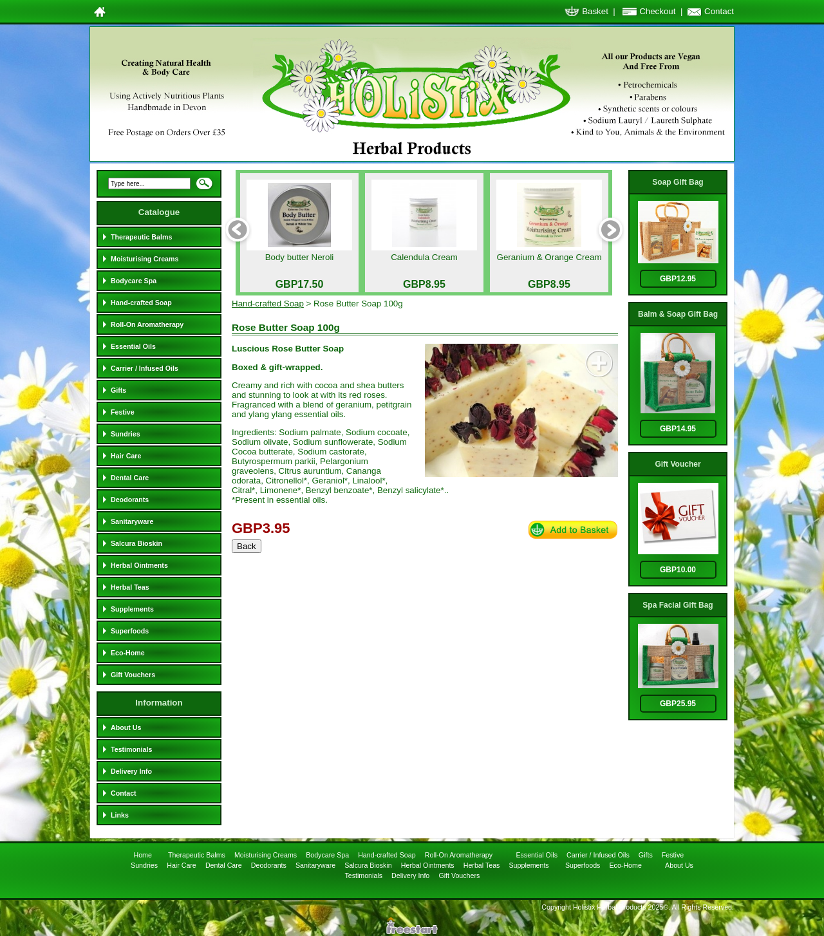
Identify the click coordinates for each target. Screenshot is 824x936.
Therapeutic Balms (141, 237)
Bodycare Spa (133, 281)
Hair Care (126, 456)
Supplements (132, 609)
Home (143, 855)
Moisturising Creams (144, 259)
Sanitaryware (132, 521)
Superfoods (130, 631)
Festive (123, 412)
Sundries (125, 434)
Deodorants (130, 499)
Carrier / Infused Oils (144, 368)
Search (204, 187)
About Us (126, 727)
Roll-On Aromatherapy (147, 324)
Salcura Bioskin (136, 543)
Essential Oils (133, 346)
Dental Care (130, 478)
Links (120, 815)
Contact (719, 11)
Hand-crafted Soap (141, 302)
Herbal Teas (130, 587)
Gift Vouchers (133, 675)
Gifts (118, 390)
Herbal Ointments (139, 565)
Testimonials (131, 749)
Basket (595, 11)
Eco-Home (128, 653)
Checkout (657, 11)
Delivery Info (131, 771)
